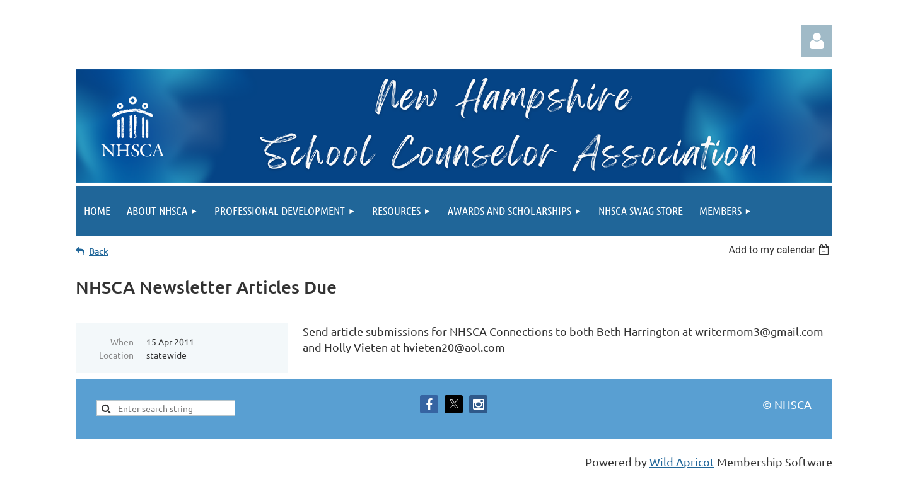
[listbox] (780, 250)
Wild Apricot (681, 461)
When (122, 341)
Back (98, 251)
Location (116, 354)
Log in (816, 41)
